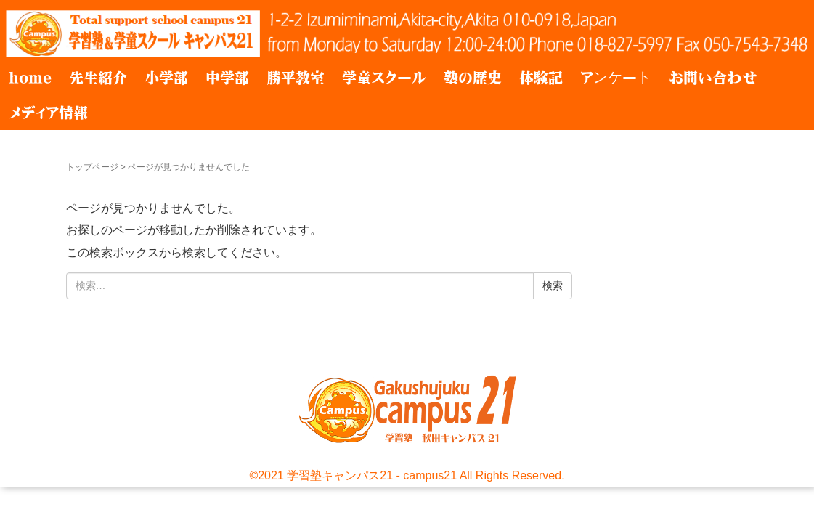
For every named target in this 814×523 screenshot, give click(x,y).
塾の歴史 (473, 77)
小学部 (166, 77)
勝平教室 (295, 77)
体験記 (541, 77)
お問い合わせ (713, 77)
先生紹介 (98, 77)
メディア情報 (48, 112)
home (30, 77)
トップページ (92, 167)
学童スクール (384, 77)
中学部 (227, 77)
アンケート (615, 77)
